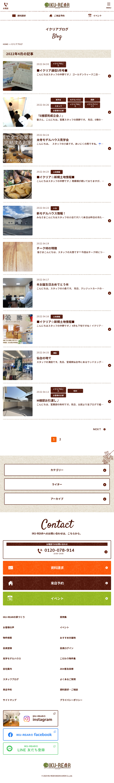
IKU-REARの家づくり (14, 617)
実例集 (63, 617)
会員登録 (7, 648)
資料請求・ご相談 (69, 689)
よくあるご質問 (68, 679)
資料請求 (57, 567)
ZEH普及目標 (67, 668)
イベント (57, 598)
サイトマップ (10, 700)
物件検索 (7, 637)
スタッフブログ (11, 679)
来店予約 (57, 583)
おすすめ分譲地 (68, 637)
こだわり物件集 (68, 658)
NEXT (97, 429)
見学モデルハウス (12, 658)
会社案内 (7, 668)
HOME (5, 44)
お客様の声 (8, 627)
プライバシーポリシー (71, 700)
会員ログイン (67, 648)
